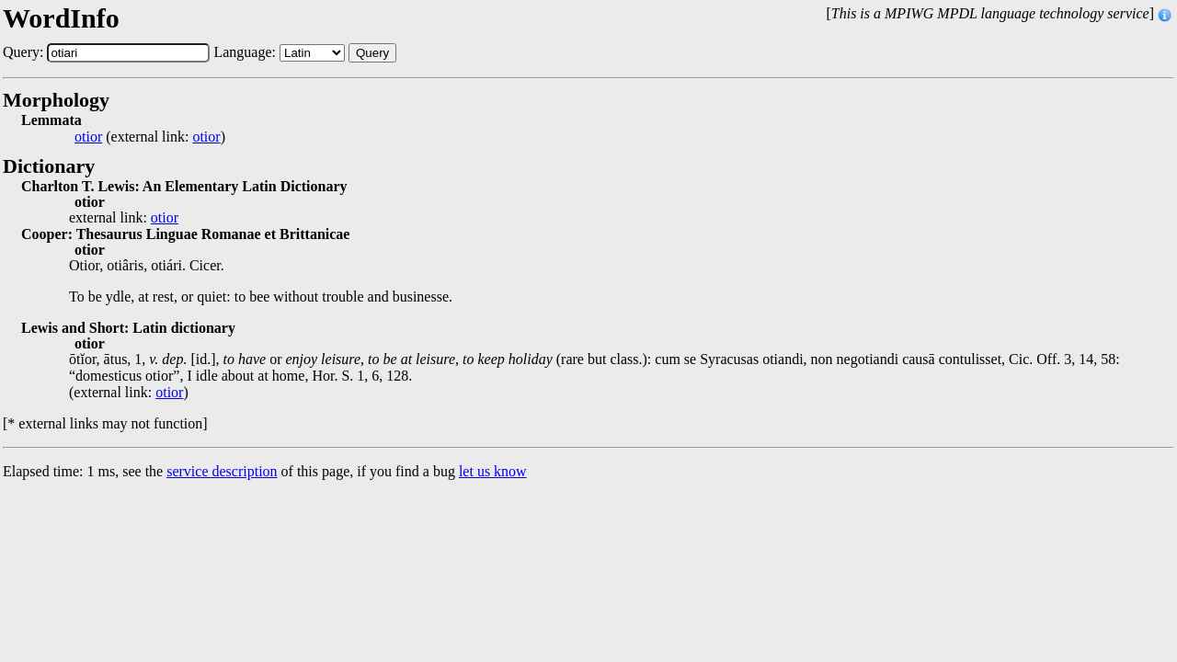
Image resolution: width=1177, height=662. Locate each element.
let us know (493, 471)
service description (221, 471)
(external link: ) (149, 137)
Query (372, 53)
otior (88, 137)
